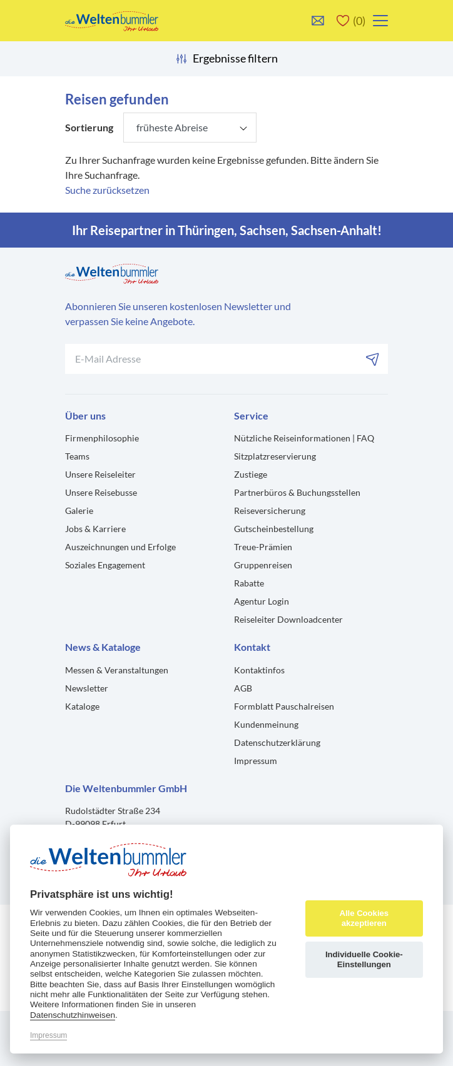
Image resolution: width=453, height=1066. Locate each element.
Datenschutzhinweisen (72, 1015)
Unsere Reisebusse (101, 492)
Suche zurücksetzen (107, 190)
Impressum (255, 760)
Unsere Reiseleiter (100, 474)
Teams (77, 456)
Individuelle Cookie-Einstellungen (364, 959)
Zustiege (250, 474)
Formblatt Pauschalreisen (284, 706)
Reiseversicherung (269, 510)
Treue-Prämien (263, 546)
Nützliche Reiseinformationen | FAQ (304, 438)
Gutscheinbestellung (273, 528)
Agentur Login (261, 601)
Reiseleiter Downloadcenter (288, 619)
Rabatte (249, 583)
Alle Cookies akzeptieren (364, 918)
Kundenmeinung (266, 724)
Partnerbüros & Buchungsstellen (297, 492)
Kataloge (82, 706)
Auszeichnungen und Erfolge (120, 546)
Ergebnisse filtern (226, 59)
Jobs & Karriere (95, 528)
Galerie (79, 510)
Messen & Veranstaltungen (116, 670)
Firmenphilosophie (102, 438)
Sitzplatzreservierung (275, 456)
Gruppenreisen (263, 565)
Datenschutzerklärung (277, 742)
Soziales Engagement (105, 565)
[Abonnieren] (372, 358)
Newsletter (86, 688)
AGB (243, 688)
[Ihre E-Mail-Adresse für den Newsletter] (226, 359)
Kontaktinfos (259, 670)
